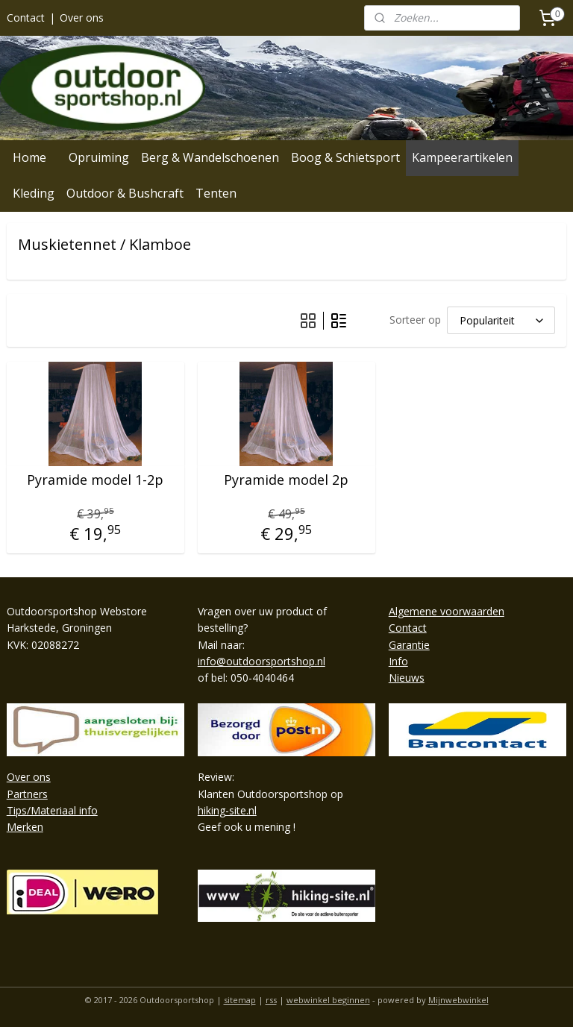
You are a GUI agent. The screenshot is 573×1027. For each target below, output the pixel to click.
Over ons (82, 17)
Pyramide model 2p (286, 480)
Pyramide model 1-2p (95, 480)
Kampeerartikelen (462, 157)
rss (271, 999)
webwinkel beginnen (328, 999)
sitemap (240, 999)
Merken (25, 827)
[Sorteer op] (501, 320)
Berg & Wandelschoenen (210, 157)
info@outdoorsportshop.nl (261, 661)
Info (398, 661)
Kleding (33, 193)
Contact (26, 17)
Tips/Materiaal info (52, 810)
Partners (27, 794)
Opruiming (99, 157)
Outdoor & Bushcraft (125, 193)
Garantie (409, 645)
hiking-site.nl (227, 810)
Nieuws (407, 677)
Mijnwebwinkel (458, 999)
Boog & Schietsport (345, 157)
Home (29, 157)
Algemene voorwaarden (446, 611)
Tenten (216, 193)
